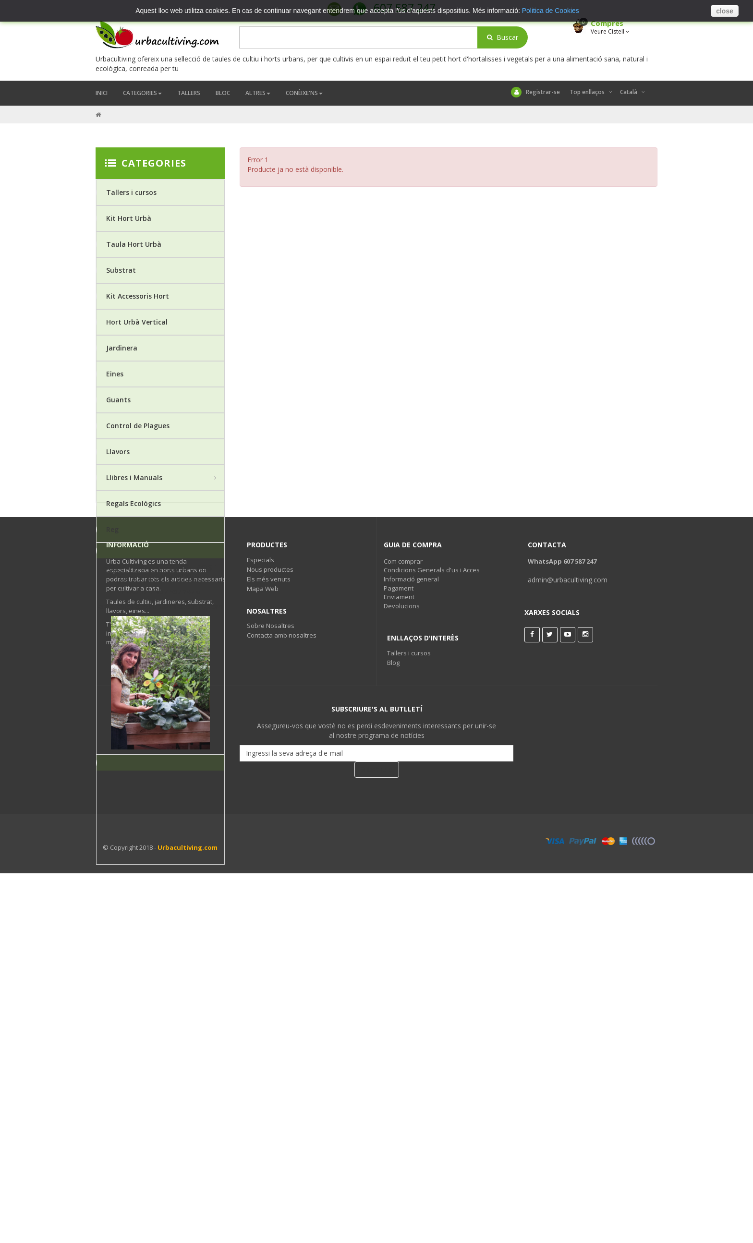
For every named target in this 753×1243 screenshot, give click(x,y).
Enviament (399, 958)
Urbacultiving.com (188, 1216)
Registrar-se (535, 92)
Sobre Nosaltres (270, 995)
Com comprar (403, 923)
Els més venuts (269, 941)
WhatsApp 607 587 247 (562, 923)
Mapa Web (263, 950)
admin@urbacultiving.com (567, 941)
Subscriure (377, 1138)
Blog (393, 1024)
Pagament (398, 950)
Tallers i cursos (409, 1015)
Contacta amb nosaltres (281, 1005)
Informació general (411, 941)
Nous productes (270, 931)
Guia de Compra (413, 907)
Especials (260, 921)
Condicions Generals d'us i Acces (432, 932)
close (724, 11)
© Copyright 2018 (128, 1216)
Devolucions (402, 968)
